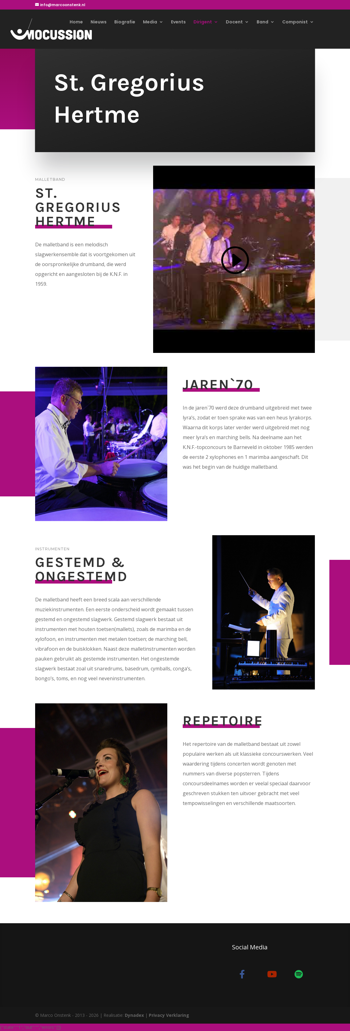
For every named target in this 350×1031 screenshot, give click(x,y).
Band (262, 22)
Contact (79, 36)
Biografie (124, 22)
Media (150, 22)
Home (76, 22)
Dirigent (202, 22)
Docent (234, 22)
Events (178, 22)
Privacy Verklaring (169, 1015)
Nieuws (99, 22)
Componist (295, 22)
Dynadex (134, 1015)
